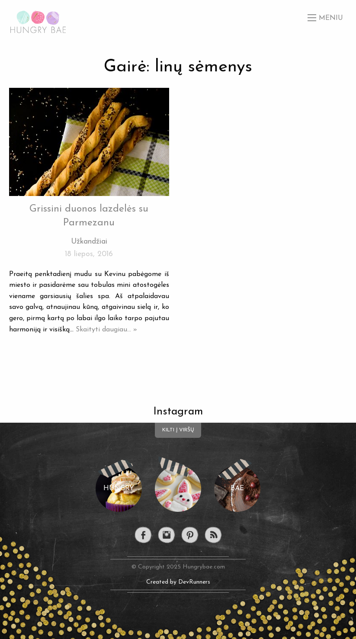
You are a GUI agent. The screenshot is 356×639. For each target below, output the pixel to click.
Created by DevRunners (178, 582)
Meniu (331, 18)
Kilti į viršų (178, 430)
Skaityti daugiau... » (106, 329)
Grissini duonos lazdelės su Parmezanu (88, 216)
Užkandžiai (89, 241)
